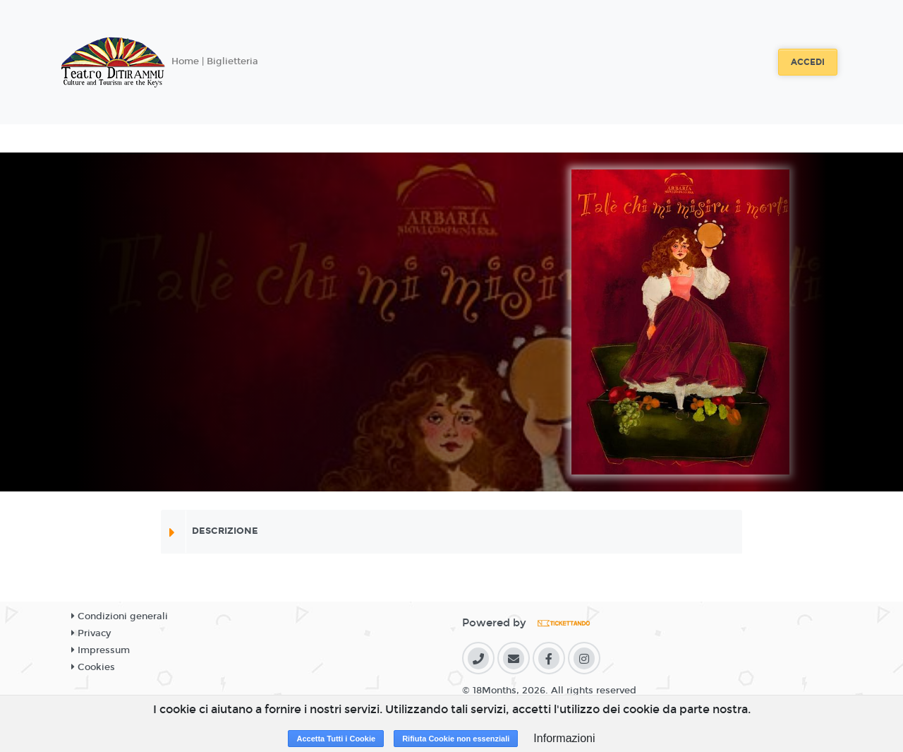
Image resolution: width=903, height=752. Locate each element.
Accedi (808, 62)
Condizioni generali (119, 616)
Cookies (93, 667)
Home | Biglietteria (214, 61)
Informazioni (564, 738)
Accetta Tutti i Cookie (335, 738)
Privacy (91, 633)
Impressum (100, 650)
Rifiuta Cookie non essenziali (455, 738)
